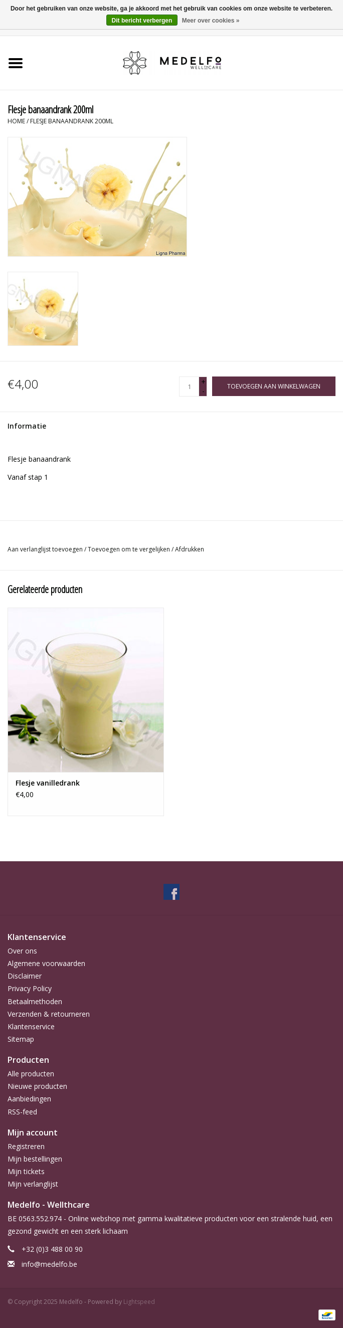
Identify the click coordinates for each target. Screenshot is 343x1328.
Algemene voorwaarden (46, 963)
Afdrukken (189, 549)
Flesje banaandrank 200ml (71, 121)
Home (16, 121)
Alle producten (31, 1073)
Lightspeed (139, 1301)
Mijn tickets (26, 1171)
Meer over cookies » (211, 20)
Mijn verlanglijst (33, 1184)
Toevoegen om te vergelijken (130, 549)
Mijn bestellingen (35, 1159)
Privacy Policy (30, 988)
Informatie (27, 426)
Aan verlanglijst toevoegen (46, 549)
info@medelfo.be (49, 1264)
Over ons (22, 951)
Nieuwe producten (37, 1086)
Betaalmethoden (35, 1001)
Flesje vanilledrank (48, 783)
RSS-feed (22, 1111)
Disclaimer (25, 976)
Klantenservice (31, 1026)
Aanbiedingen (29, 1098)
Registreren (26, 1146)
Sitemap (21, 1039)
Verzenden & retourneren (49, 1014)
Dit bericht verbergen (142, 20)
